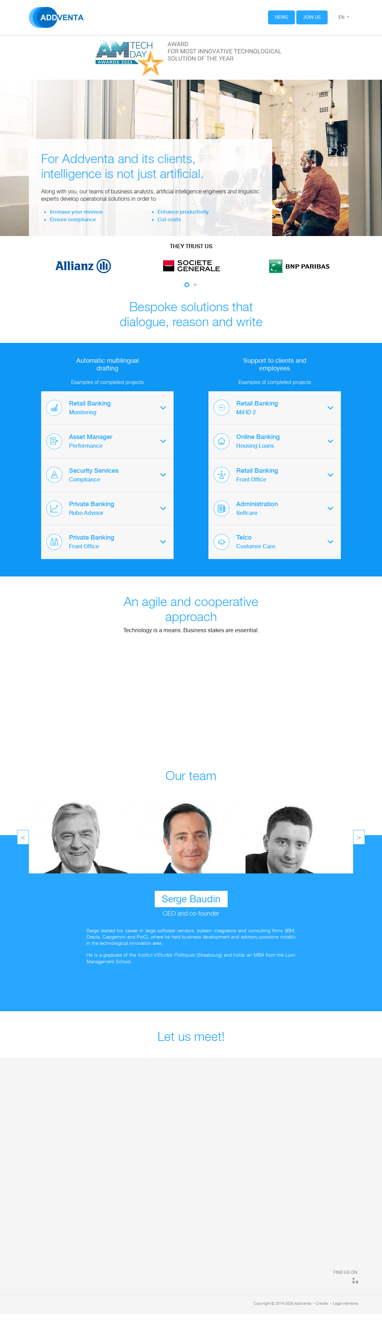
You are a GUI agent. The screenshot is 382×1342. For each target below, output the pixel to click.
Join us (312, 17)
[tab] (107, 408)
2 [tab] (195, 284)
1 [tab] (186, 284)
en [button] (342, 17)
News (281, 17)
